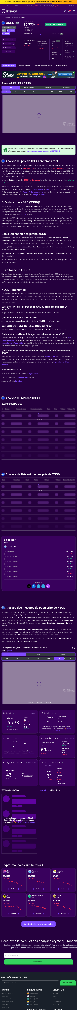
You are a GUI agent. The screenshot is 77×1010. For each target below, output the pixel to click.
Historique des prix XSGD (43, 66)
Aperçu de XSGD (9, 66)
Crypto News (33, 374)
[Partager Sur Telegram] (43, 586)
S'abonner (67, 983)
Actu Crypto (5, 1004)
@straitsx (10, 651)
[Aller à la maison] (3, 17)
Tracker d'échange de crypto (33, 192)
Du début (18, 381)
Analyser (13, 889)
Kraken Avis (56, 996)
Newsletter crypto (7, 999)
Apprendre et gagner (7, 993)
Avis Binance (56, 999)
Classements (17, 17)
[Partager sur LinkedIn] (38, 586)
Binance (48, 189)
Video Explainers (22, 377)
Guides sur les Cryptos (8, 1001)
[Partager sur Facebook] (34, 586)
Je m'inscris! (38, 962)
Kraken (40, 189)
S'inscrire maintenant (26, 822)
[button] (69, 11)
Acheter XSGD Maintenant (55, 24)
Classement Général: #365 (8, 27)
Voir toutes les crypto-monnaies (38, 924)
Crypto (8, 17)
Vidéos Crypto (5, 1007)
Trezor (43, 195)
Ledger (35, 195)
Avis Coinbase (57, 1001)
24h (58, 41)
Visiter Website (69, 738)
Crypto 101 (5, 996)
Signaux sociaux (61, 66)
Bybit (35, 189)
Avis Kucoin (56, 1004)
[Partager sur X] (29, 586)
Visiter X (33, 713)
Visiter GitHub (32, 762)
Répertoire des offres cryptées (12, 343)
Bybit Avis (55, 993)
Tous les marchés (25, 66)
